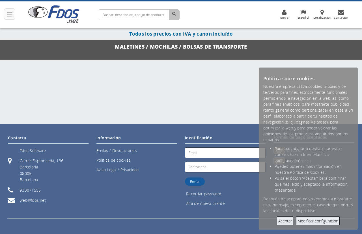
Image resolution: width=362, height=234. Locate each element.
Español (303, 14)
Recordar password (203, 193)
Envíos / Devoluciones (116, 150)
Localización (322, 14)
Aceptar (285, 221)
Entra (284, 14)
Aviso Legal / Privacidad (117, 169)
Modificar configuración (318, 221)
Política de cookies (113, 160)
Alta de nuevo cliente (205, 203)
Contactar (341, 14)
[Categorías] (9, 14)
